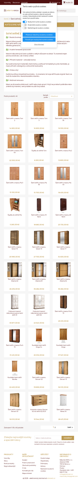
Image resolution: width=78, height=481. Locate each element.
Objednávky (45, 461)
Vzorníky (7, 2)
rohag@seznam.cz (66, 474)
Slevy (6, 461)
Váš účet (45, 454)
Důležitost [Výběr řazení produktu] (62, 96)
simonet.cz (51, 478)
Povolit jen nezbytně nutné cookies (39, 39)
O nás (24, 468)
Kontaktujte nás (27, 471)
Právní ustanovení (28, 463)
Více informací (39, 44)
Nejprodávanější (9, 466)
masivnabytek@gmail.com (69, 476)
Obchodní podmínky (29, 465)
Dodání (24, 460)
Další (70, 427)
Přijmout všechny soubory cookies (39, 35)
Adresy (43, 466)
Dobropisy (44, 463)
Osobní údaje (45, 458)
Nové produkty (9, 463)
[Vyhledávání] (62, 11)
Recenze (16, 2)
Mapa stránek (27, 473)
